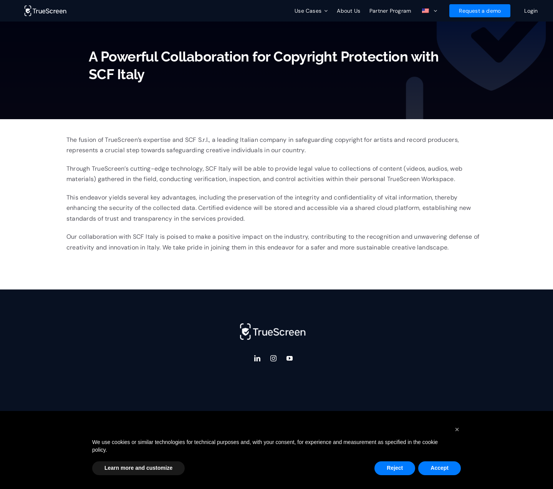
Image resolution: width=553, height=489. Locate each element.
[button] (457, 429)
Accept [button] (439, 468)
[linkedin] (257, 358)
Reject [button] (395, 468)
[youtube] (289, 358)
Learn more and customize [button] (138, 468)
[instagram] (273, 358)
